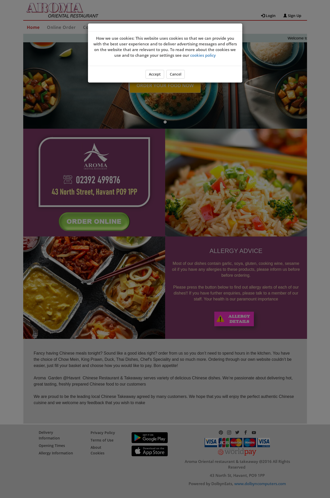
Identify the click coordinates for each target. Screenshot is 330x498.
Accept (155, 74)
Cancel (175, 74)
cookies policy (203, 55)
